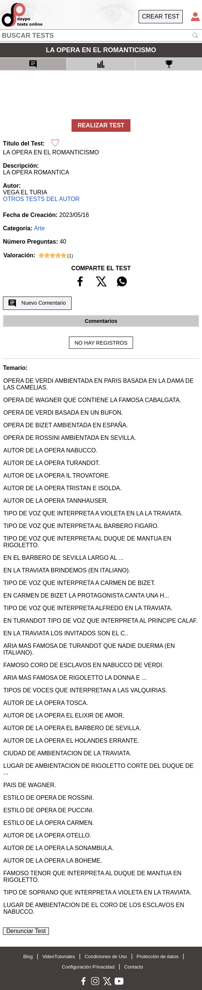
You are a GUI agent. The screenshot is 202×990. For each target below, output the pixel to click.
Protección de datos (158, 956)
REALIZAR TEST (100, 125)
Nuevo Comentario (37, 303)
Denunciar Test (26, 931)
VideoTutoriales (58, 956)
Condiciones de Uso (106, 956)
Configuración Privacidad (88, 967)
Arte (39, 228)
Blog (28, 956)
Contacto (133, 967)
